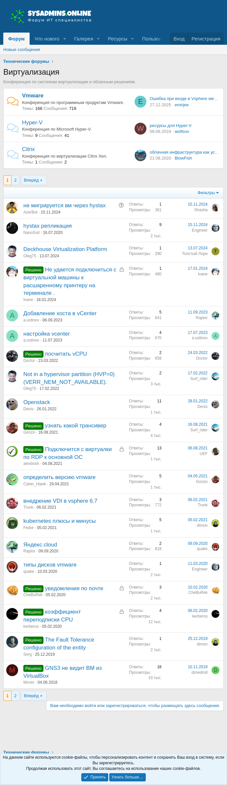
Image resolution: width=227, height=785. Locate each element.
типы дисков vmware (50, 565)
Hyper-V (32, 122)
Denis (28, 409)
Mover (28, 682)
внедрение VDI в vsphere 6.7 (60, 501)
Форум (16, 38)
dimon (202, 525)
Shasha (201, 210)
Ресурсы (117, 38)
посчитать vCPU (66, 354)
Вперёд (31, 180)
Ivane (28, 299)
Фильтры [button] (206, 192)
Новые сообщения (21, 49)
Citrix (28, 149)
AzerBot (30, 212)
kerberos (31, 626)
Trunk (28, 507)
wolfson (182, 131)
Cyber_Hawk (34, 484)
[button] (64, 39)
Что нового (47, 38)
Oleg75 (29, 256)
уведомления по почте (74, 588)
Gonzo (29, 432)
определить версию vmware (59, 477)
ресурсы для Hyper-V (171, 125)
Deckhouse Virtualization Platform (65, 249)
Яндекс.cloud (40, 545)
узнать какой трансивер (76, 425)
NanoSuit (31, 232)
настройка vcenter (46, 334)
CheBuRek (32, 595)
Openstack (36, 402)
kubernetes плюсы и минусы (59, 521)
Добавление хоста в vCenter (59, 313)
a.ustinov (31, 320)
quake (202, 548)
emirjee (182, 104)
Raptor (202, 318)
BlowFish (183, 158)
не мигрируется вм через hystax (64, 205)
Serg (27, 654)
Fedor (28, 527)
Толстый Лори (195, 253)
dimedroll (199, 672)
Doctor (29, 360)
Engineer (200, 230)
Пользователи (158, 38)
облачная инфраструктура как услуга (186, 152)
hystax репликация (47, 226)
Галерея (83, 38)
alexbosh (31, 463)
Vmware (32, 95)
